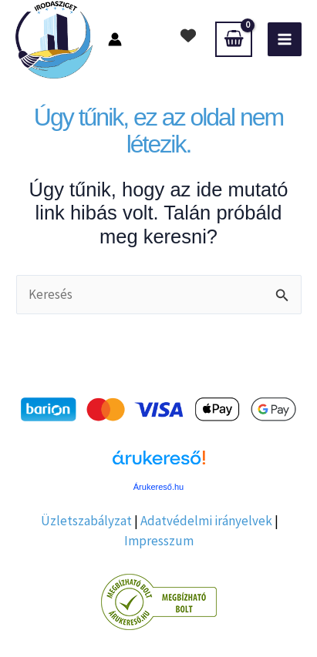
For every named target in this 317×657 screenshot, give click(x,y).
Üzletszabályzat (86, 520)
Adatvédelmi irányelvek (206, 520)
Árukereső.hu (158, 486)
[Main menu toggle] (285, 39)
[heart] (188, 35)
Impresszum (159, 540)
